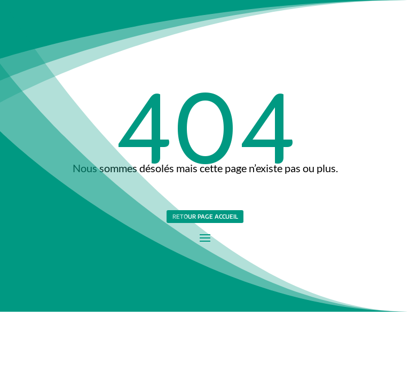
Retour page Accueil (205, 216)
